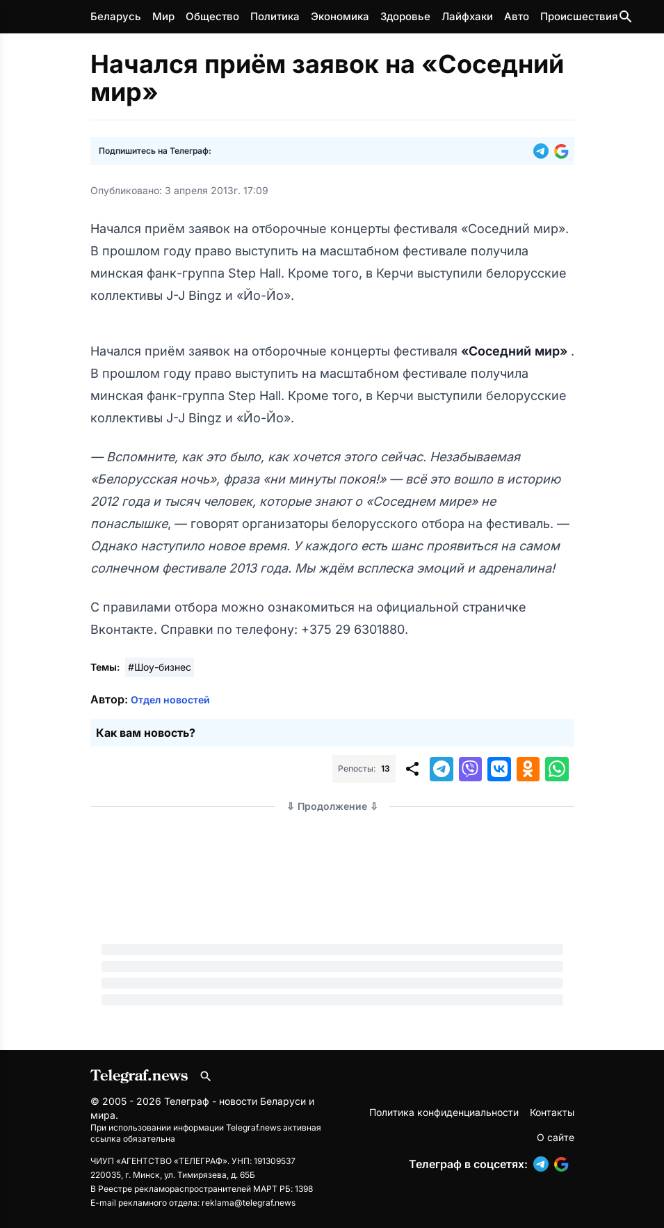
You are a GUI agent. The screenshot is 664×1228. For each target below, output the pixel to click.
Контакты (552, 1112)
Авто (516, 16)
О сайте (555, 1137)
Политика (275, 16)
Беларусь (115, 16)
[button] (543, 151)
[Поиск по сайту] (625, 16)
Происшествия (578, 16)
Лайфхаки (467, 16)
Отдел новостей (170, 699)
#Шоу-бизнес (159, 667)
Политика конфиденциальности (444, 1112)
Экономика (340, 16)
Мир (163, 16)
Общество (212, 16)
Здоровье (405, 16)
